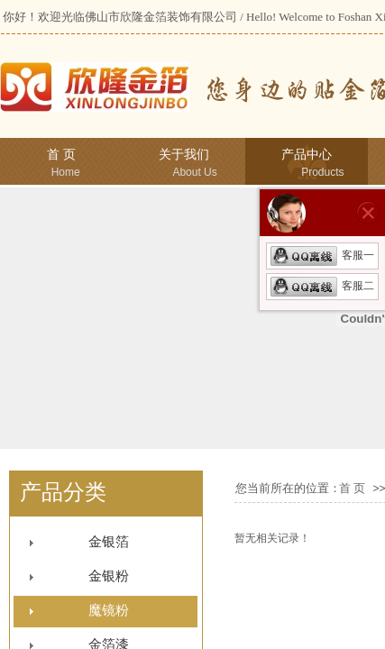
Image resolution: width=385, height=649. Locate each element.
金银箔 (108, 542)
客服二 (322, 285)
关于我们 (184, 154)
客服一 (322, 255)
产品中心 (306, 154)
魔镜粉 (108, 610)
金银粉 (108, 576)
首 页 (61, 154)
